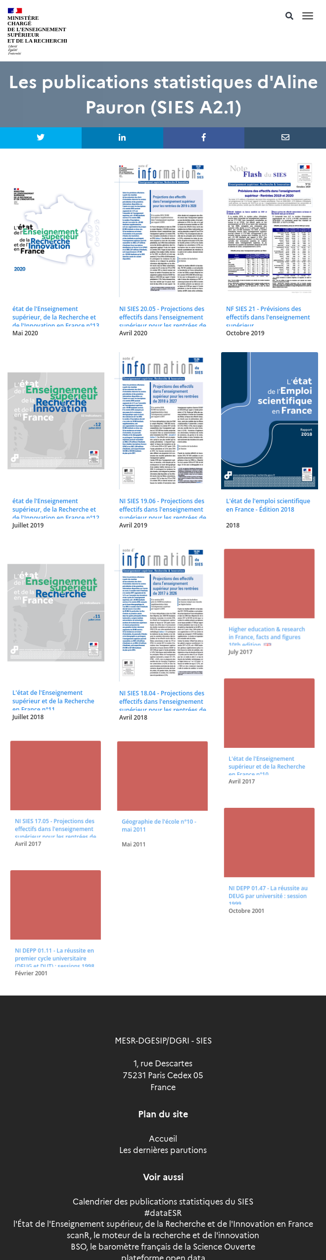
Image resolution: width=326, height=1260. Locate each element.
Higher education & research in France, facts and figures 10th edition (266, 633)
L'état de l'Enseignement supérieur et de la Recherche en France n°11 (53, 701)
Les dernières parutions (163, 1150)
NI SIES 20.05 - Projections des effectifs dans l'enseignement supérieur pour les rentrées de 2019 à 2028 (162, 321)
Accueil (163, 1139)
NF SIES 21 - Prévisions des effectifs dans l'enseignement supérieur (268, 317)
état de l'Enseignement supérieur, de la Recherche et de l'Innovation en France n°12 (55, 509)
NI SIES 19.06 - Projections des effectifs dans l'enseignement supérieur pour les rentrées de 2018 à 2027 (162, 513)
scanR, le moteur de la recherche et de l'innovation (163, 1235)
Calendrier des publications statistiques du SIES (163, 1202)
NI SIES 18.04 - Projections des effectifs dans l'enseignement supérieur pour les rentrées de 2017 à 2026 (162, 706)
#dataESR (163, 1213)
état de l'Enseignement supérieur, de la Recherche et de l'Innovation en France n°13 (55, 317)
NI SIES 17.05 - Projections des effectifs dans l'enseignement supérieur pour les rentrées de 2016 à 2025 (55, 829)
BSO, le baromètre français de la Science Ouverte (163, 1247)
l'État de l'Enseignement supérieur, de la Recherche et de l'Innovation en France (163, 1224)
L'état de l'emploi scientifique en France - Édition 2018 (268, 505)
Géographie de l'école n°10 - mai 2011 (158, 823)
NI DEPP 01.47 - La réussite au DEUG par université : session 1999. (268, 892)
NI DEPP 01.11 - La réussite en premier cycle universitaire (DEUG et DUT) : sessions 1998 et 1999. (54, 958)
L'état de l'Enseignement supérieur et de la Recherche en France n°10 (266, 763)
